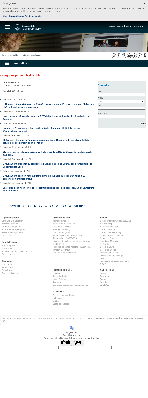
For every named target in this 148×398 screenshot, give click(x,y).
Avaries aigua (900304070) (65, 238)
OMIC (102, 258)
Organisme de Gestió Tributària (114, 261)
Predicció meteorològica (64, 295)
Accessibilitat (127, 318)
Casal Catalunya (107, 229)
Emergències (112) (61, 229)
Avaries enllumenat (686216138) (67, 235)
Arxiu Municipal (107, 224)
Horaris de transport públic (14, 229)
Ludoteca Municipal (109, 253)
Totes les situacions (10, 273)
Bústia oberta (8, 248)
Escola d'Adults (107, 247)
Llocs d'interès (59, 279)
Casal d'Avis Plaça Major (111, 232)
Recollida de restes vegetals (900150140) (72, 247)
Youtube (104, 282)
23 (51, 205)
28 (64, 205)
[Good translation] (66, 343)
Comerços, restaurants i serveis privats (70, 285)
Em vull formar (8, 270)
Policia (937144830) (62, 226)
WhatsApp (104, 285)
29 (70, 205)
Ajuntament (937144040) (64, 224)
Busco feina (7, 264)
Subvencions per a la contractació (17, 251)
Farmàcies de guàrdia (11, 226)
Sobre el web (113, 318)
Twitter (103, 279)
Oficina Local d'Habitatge (111, 255)
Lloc (100, 105)
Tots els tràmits (8, 254)
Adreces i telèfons (10, 224)
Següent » (79, 205)
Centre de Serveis (108, 238)
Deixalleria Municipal (109, 241)
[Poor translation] (78, 343)
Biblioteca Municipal (109, 226)
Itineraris (57, 282)
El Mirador (104, 244)
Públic (100, 98)
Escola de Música (108, 250)
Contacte (138, 26)
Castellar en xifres (61, 304)
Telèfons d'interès (61, 221)
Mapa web (139, 318)
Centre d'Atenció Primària (111, 235)
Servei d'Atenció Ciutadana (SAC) (115, 221)
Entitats (56, 301)
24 (57, 205)
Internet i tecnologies (32, 55)
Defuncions (58, 298)
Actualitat (14, 55)
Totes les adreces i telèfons (65, 253)
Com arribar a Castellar (12, 221)
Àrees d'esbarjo (60, 276)
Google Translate (116, 26)
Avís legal (100, 318)
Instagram (104, 273)
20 (35, 205)
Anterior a (102, 114)
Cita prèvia (6, 235)
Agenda (56, 273)
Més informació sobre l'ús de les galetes (22, 16)
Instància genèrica (10, 245)
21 (40, 205)
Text (100, 91)
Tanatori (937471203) (62, 250)
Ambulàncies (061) (61, 232)
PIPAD (103, 264)
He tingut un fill (8, 267)
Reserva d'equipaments (12, 232)
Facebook (104, 276)
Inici (128, 26)
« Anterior (15, 205)
